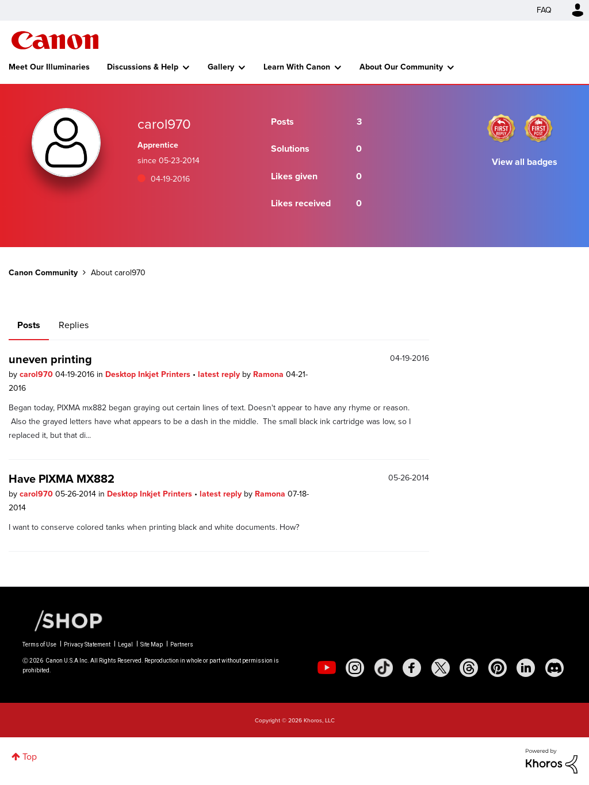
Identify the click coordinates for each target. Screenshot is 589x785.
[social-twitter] (440, 668)
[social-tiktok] (383, 668)
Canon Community (55, 40)
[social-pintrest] (497, 668)
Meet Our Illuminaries (49, 67)
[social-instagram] (355, 668)
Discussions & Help (142, 67)
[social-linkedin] (526, 668)
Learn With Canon (296, 67)
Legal (125, 644)
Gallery (221, 67)
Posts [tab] (28, 325)
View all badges (524, 161)
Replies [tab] (74, 325)
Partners (181, 644)
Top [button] (29, 756)
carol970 (37, 374)
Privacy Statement (87, 644)
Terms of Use (39, 644)
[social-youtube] (327, 668)
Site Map (151, 644)
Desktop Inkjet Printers (149, 374)
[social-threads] (469, 668)
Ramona (269, 374)
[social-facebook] (412, 668)
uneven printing (50, 359)
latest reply (220, 374)
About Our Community (401, 67)
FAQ (544, 10)
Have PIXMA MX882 (61, 478)
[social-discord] (554, 668)
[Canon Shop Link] (62, 620)
